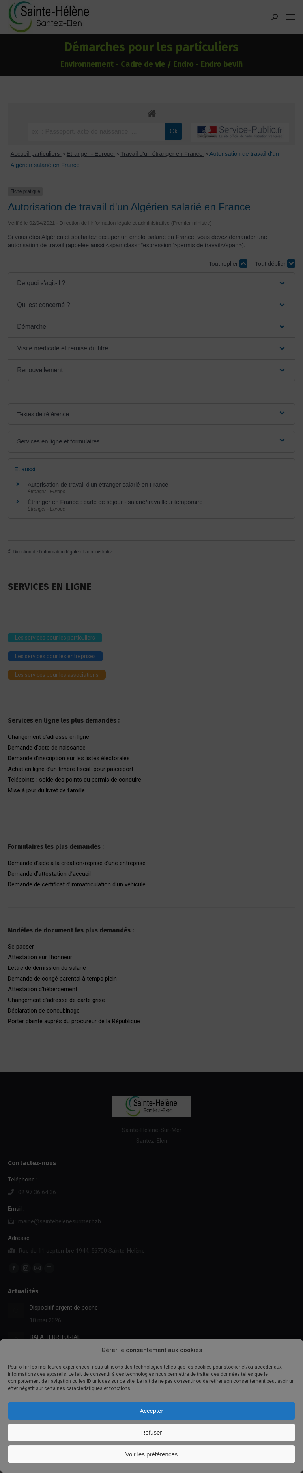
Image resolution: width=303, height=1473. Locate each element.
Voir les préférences (151, 1454)
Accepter (151, 1410)
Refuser (151, 1432)
